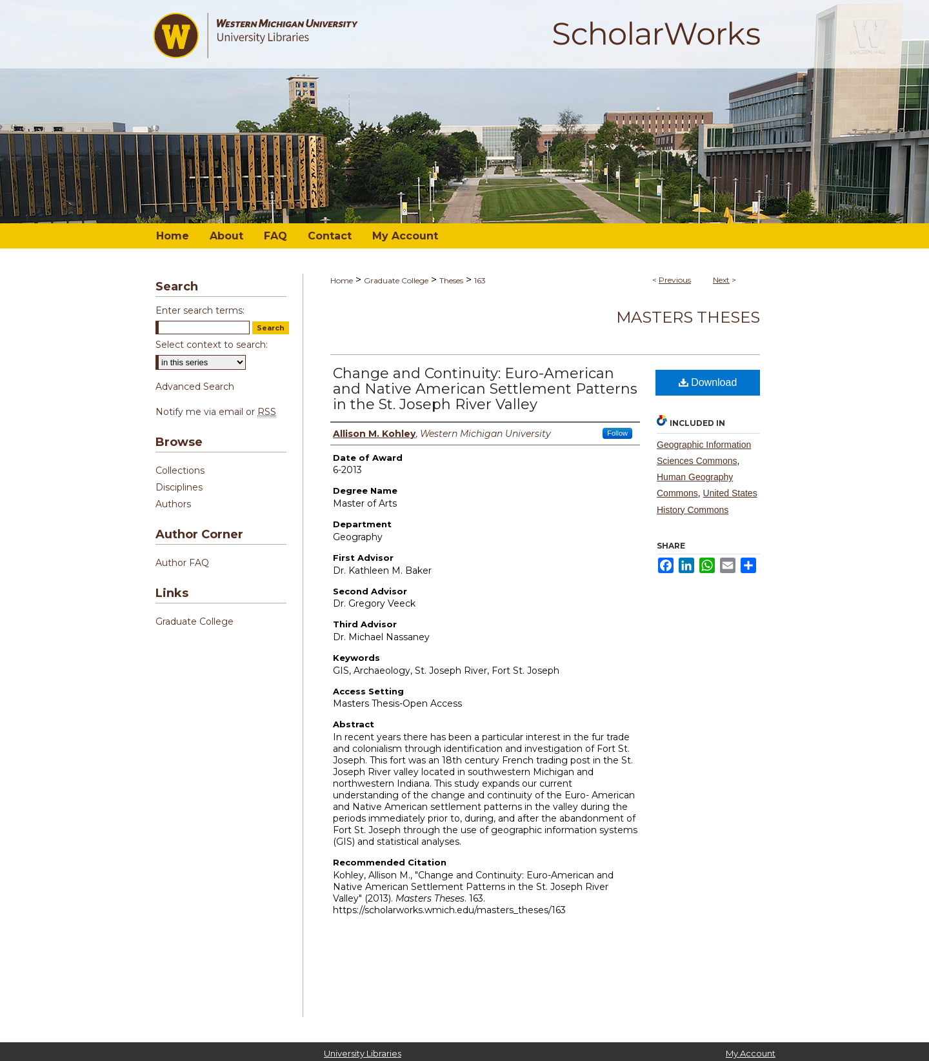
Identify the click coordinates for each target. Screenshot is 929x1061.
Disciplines (179, 487)
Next (721, 280)
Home (341, 280)
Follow (617, 433)
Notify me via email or (215, 412)
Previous (675, 280)
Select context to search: (211, 344)
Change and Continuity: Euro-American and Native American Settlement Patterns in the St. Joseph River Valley (485, 389)
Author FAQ (182, 563)
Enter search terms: (200, 310)
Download (708, 382)
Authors (173, 504)
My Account (750, 1053)
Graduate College (396, 280)
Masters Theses (688, 317)
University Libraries (362, 1053)
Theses (451, 280)
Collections (180, 470)
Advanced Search (194, 386)
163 (480, 280)
